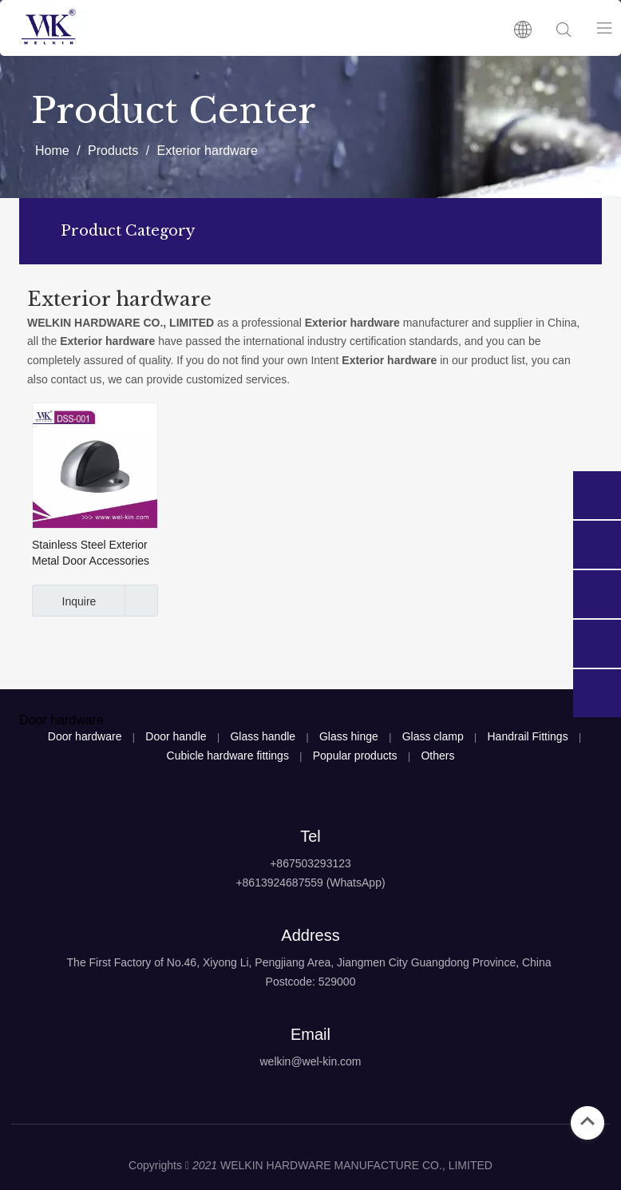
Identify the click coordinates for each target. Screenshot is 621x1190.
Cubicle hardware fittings (228, 755)
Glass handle (262, 736)
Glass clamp (433, 736)
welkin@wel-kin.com (310, 1061)
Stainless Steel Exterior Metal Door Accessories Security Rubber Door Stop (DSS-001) (90, 553)
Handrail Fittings (528, 736)
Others (437, 755)
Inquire (64, 601)
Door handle (175, 736)
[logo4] (310, 1101)
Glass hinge (348, 736)
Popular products (355, 755)
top (587, 1121)
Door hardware (85, 736)
